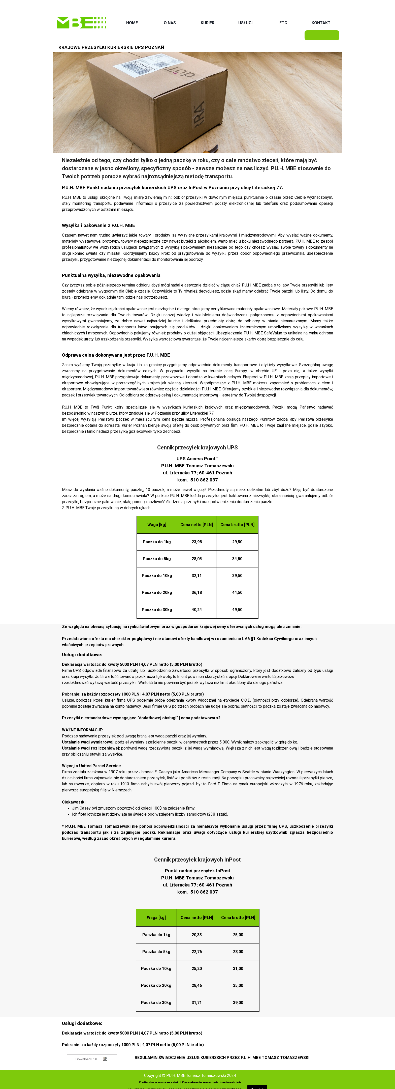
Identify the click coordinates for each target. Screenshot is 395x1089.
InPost (196, 187)
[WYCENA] (322, 35)
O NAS (170, 22)
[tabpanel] (197, 298)
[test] (92, 1059)
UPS (172, 187)
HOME (132, 22)
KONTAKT (321, 22)
